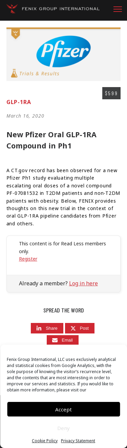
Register (28, 259)
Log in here (83, 283)
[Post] (79, 328)
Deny (63, 428)
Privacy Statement (78, 441)
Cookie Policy (45, 441)
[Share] (47, 328)
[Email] (62, 340)
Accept (63, 409)
